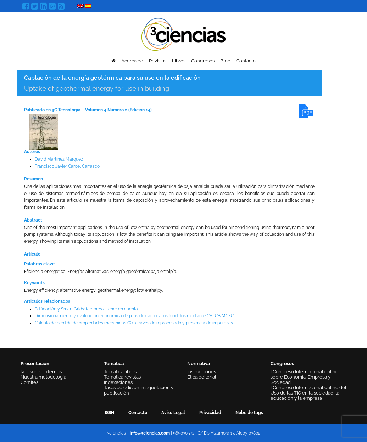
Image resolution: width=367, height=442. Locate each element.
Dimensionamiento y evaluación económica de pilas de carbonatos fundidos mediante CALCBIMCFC (134, 315)
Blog (225, 60)
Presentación (35, 363)
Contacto (246, 60)
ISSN (109, 412)
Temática (114, 363)
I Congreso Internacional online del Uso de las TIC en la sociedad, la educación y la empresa (308, 393)
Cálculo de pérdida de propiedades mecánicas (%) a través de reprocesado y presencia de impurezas (134, 322)
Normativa (198, 363)
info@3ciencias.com (150, 433)
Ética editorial (201, 377)
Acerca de (132, 60)
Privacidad (210, 412)
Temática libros (120, 371)
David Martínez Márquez (59, 159)
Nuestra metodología (43, 377)
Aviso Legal (173, 412)
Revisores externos (41, 371)
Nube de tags (249, 412)
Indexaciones (118, 382)
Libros (178, 60)
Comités (29, 382)
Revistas (157, 60)
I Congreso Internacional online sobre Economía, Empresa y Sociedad (304, 377)
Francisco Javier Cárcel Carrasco (67, 166)
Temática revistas (122, 377)
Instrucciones (201, 371)
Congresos (203, 60)
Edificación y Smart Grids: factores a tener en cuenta (86, 309)
